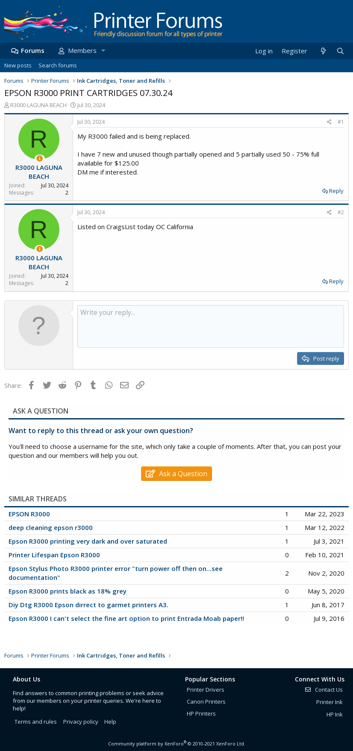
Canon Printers (206, 701)
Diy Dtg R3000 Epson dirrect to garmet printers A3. (88, 604)
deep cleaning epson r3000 (51, 527)
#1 (341, 121)
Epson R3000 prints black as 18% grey (67, 591)
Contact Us (323, 689)
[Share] (329, 122)
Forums (32, 50)
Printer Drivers (205, 689)
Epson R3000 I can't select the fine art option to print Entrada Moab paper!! (126, 618)
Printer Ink (329, 702)
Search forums (57, 65)
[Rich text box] (210, 326)
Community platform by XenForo (176, 743)
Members (82, 50)
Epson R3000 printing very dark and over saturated (88, 541)
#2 (341, 212)
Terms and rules (36, 721)
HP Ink (335, 714)
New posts (18, 65)
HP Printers (201, 713)
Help (110, 721)
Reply (336, 191)
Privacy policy (80, 721)
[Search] (340, 51)
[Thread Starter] (39, 158)
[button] (103, 50)
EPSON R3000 (29, 513)
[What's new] (323, 51)
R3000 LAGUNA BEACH (38, 105)
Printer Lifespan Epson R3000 (54, 554)
